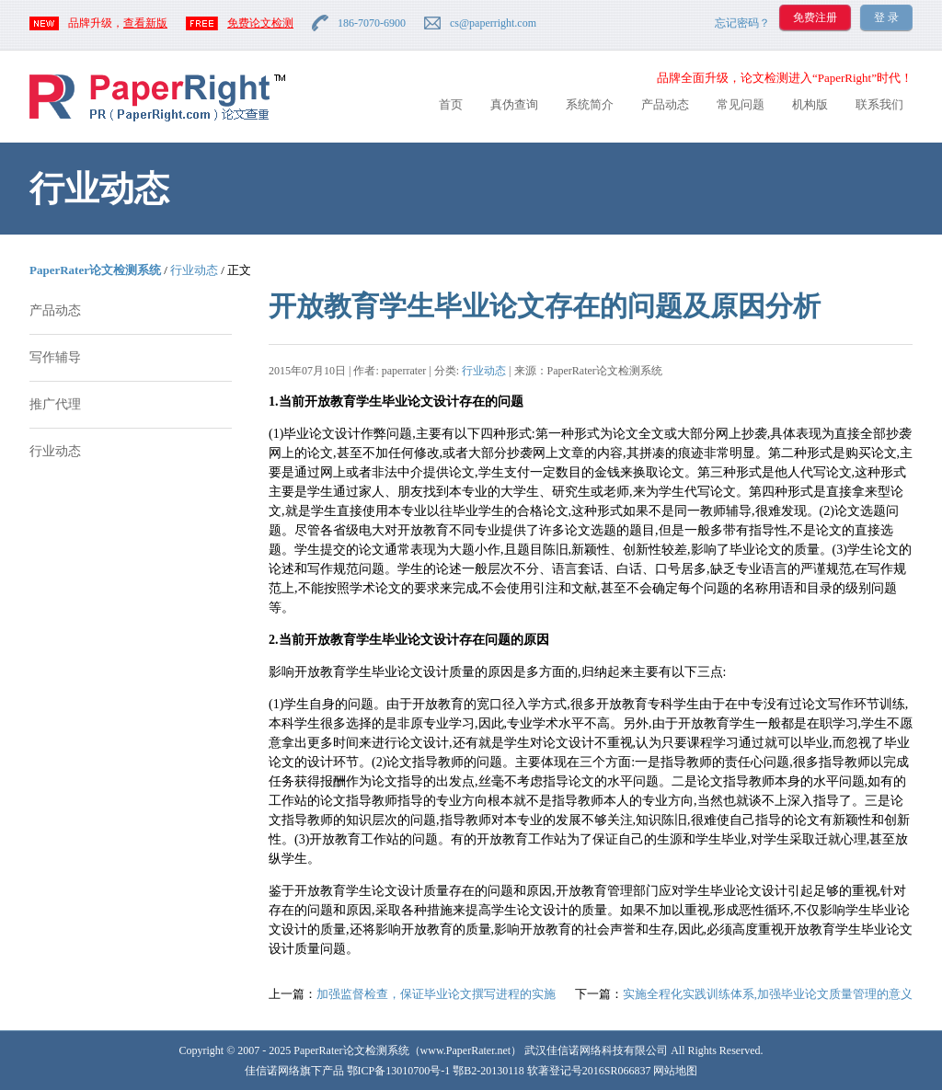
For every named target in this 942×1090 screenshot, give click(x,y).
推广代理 (55, 404)
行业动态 (194, 270)
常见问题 (740, 104)
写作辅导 (55, 357)
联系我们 (879, 104)
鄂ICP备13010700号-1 (399, 1070)
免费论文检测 (260, 23)
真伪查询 (514, 104)
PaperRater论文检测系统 (95, 270)
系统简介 (590, 104)
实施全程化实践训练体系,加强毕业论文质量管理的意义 (768, 994)
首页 (451, 104)
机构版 (810, 104)
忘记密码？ (742, 23)
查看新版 (145, 23)
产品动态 (665, 104)
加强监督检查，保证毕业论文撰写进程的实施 (436, 994)
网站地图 (675, 1070)
